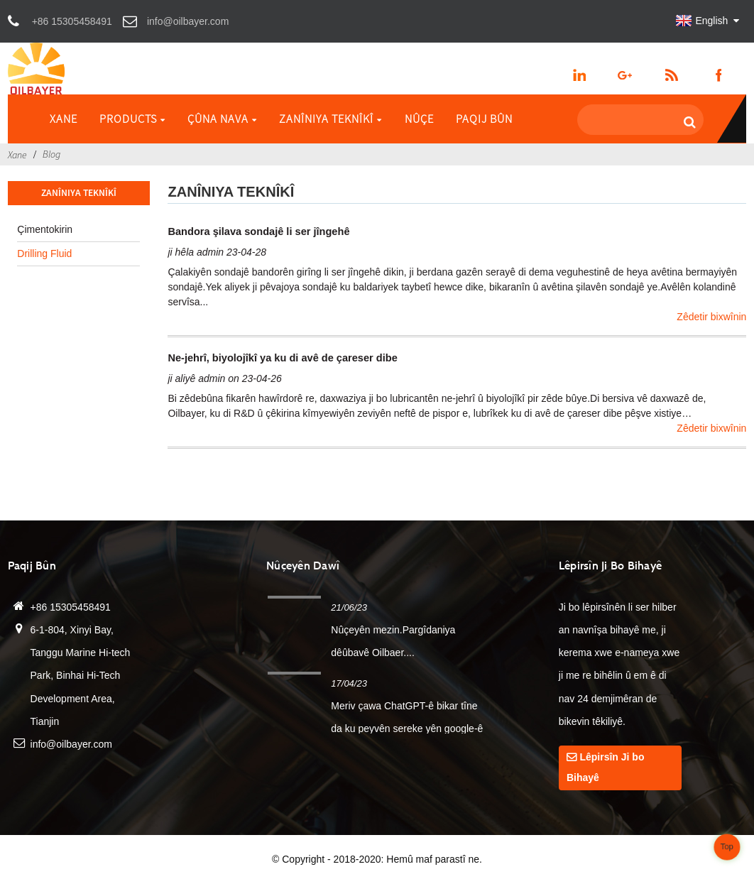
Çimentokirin (44, 229)
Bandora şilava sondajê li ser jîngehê (258, 231)
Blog (51, 154)
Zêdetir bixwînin (711, 316)
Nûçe (419, 118)
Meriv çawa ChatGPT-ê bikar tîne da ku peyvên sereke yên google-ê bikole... (407, 728)
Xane (63, 118)
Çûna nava (222, 118)
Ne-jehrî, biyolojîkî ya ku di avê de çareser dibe (282, 358)
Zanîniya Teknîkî (330, 118)
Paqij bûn (484, 118)
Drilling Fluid (44, 253)
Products (132, 118)
